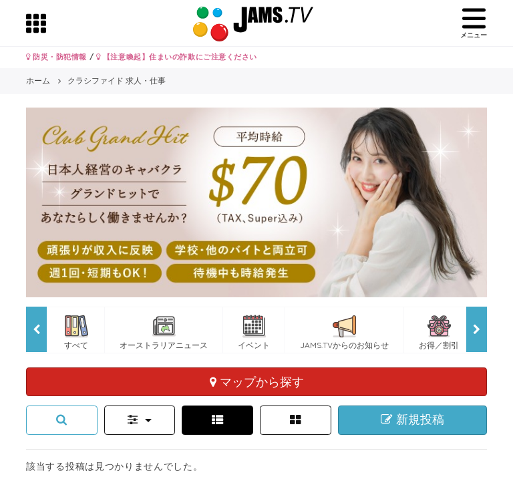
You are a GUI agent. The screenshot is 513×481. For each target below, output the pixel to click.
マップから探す (257, 381)
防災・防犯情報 (56, 56)
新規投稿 (412, 419)
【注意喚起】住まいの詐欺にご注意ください (176, 56)
